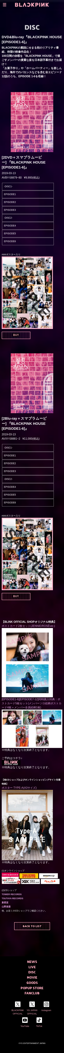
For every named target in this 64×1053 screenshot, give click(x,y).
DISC (32, 972)
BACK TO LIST (32, 926)
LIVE (32, 967)
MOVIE (32, 977)
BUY (16, 335)
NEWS (32, 961)
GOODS (32, 982)
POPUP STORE (32, 988)
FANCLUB (32, 993)
